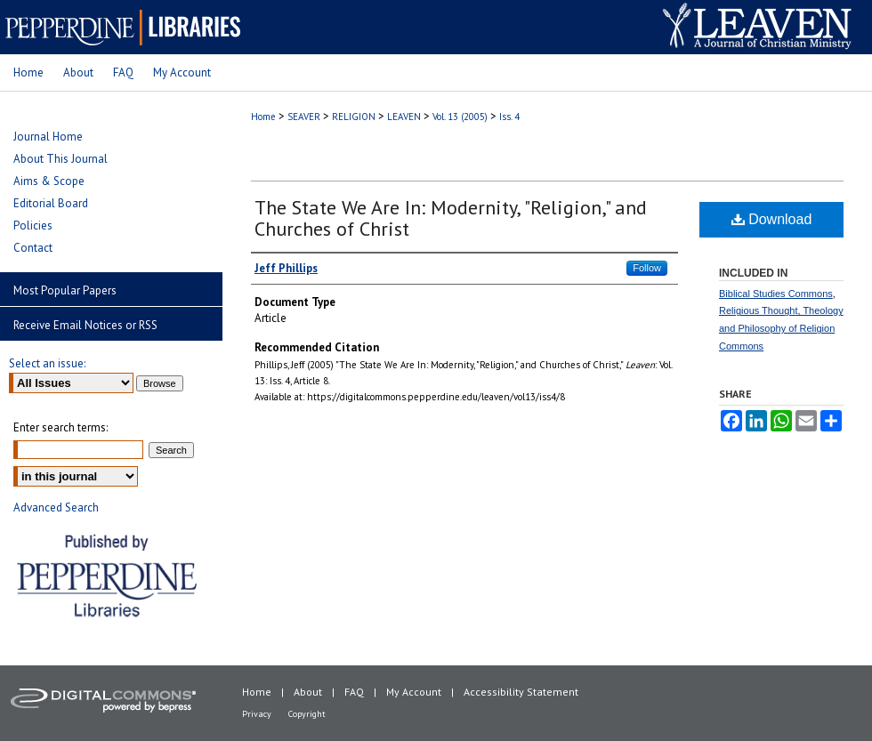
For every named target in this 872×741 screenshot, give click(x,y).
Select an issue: (47, 363)
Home (263, 116)
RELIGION (353, 116)
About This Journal (60, 158)
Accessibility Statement (521, 691)
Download (771, 219)
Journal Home (48, 136)
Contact (32, 247)
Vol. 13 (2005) (460, 116)
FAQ (354, 691)
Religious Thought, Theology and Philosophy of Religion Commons (781, 328)
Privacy (256, 714)
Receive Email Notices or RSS (85, 325)
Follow (647, 267)
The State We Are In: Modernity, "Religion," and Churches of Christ (450, 218)
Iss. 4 (509, 116)
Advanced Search (56, 507)
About (308, 691)
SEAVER (303, 116)
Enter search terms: (60, 427)
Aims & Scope (49, 181)
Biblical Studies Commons (776, 293)
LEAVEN (404, 116)
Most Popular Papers (65, 290)
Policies (32, 225)
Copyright (307, 714)
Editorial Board (50, 203)
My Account (413, 691)
